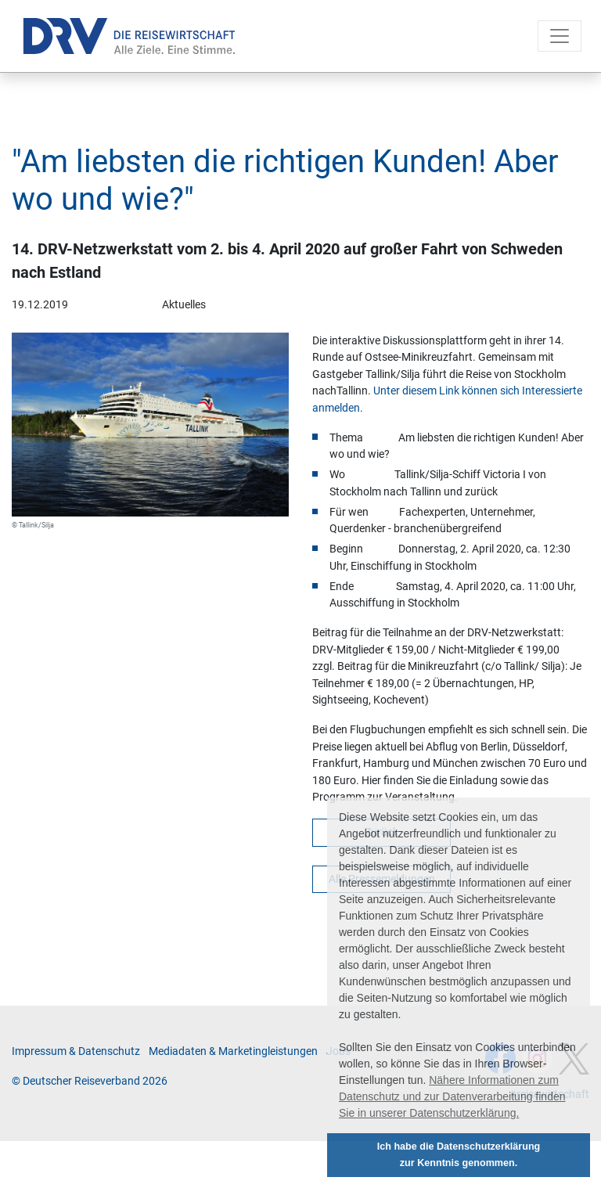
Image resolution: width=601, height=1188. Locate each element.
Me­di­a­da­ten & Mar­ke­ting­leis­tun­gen (233, 1051)
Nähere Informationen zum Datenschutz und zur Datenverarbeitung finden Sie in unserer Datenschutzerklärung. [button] (452, 1096)
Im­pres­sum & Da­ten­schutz (76, 1051)
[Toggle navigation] (559, 36)
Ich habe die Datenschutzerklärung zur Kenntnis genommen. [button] (459, 1154)
